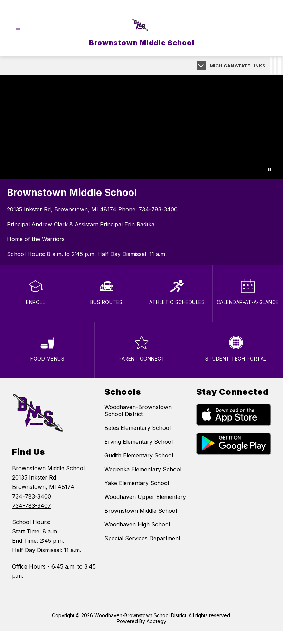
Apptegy (156, 621)
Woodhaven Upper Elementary (145, 496)
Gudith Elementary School (138, 455)
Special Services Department (142, 538)
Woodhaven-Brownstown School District (138, 410)
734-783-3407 (31, 505)
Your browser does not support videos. (141, 127)
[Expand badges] (201, 65)
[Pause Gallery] (269, 169)
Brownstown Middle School (140, 510)
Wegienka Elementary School (142, 469)
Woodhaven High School (137, 524)
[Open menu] (18, 28)
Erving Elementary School (138, 441)
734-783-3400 (158, 209)
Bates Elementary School (137, 427)
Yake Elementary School (136, 483)
